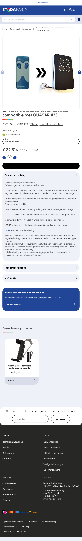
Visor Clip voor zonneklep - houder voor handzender (20, 371)
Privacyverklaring (49, 526)
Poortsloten (8, 493)
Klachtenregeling (51, 474)
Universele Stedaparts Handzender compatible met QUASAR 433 (54, 29)
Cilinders (6, 504)
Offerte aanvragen (53, 457)
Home (4, 29)
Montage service (51, 451)
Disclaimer (32, 526)
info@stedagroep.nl (52, 503)
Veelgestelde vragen (53, 468)
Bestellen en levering (12, 446)
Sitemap (26, 531)
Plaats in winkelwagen (41, 168)
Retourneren (8, 457)
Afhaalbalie (49, 462)
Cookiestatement (9, 531)
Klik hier (8, 234)
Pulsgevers (14, 29)
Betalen (6, 451)
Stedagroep (13, 130)
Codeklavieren (9, 487)
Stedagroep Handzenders (46, 124)
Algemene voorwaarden (12, 526)
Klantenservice (50, 446)
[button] (79, 72)
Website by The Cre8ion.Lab (14, 536)
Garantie (6, 462)
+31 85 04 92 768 (50, 500)
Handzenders (27, 29)
